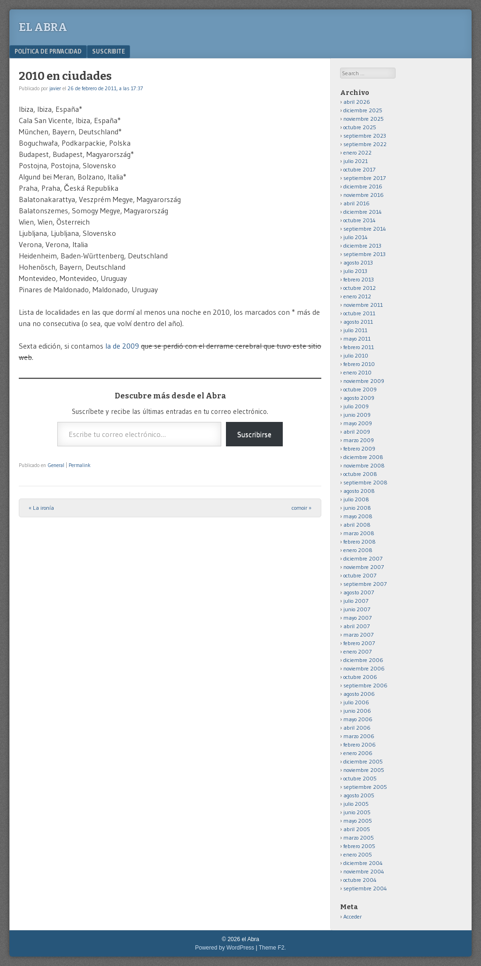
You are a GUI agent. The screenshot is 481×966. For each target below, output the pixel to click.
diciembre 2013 (362, 245)
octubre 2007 (359, 575)
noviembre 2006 (364, 668)
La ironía (41, 507)
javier (55, 88)
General (56, 465)
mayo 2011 (357, 338)
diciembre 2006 (363, 659)
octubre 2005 (360, 778)
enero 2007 (357, 651)
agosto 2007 (358, 592)
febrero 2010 (359, 363)
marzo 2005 (358, 837)
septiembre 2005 (365, 786)
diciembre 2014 (362, 211)
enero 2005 (357, 854)
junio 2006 (357, 710)
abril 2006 (357, 727)
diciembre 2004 (363, 862)
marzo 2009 (358, 440)
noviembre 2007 (363, 566)
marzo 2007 (358, 634)
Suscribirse (254, 434)
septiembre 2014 (364, 228)
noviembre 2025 (363, 118)
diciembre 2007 (362, 558)
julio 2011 (355, 330)
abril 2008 (357, 524)
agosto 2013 (358, 262)
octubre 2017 (359, 169)
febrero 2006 (359, 744)
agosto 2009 (358, 397)
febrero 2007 (359, 643)
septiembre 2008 (365, 482)
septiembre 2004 (365, 888)
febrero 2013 (358, 279)
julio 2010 (355, 355)
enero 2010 (357, 372)
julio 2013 (355, 270)
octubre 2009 (360, 389)
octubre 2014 (359, 220)
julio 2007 (355, 600)
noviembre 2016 (363, 194)
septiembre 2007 (365, 583)
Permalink (80, 465)
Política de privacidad (48, 51)
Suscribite (108, 51)
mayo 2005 (357, 820)
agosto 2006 (359, 693)
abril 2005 (356, 829)
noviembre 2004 (363, 871)
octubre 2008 (360, 473)
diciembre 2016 (362, 186)
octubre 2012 (359, 287)
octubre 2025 (359, 127)
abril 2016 (356, 203)
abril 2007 (356, 626)
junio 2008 (357, 507)
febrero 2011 (358, 347)
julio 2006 (356, 702)
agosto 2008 (359, 490)
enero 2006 (357, 752)
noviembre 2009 (363, 380)
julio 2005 (356, 803)
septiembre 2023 (364, 135)
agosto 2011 (358, 321)
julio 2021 (355, 160)
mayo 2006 (357, 719)
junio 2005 (357, 812)
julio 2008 (356, 499)
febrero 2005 (359, 845)
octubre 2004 (360, 879)
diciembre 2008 (363, 456)
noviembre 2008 (364, 465)
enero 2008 (357, 549)
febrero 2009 (359, 448)
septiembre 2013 (364, 253)
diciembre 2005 (363, 761)
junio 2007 (356, 609)
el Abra (43, 27)
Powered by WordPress (224, 947)
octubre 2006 (360, 676)
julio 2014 (355, 237)
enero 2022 (357, 152)
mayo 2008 (357, 516)
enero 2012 (357, 296)
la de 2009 (123, 346)
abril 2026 (356, 101)
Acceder (352, 916)
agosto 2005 (358, 795)
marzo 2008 (358, 533)
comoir (301, 507)
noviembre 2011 (363, 304)
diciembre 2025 (362, 110)
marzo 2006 (358, 736)
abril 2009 (356, 431)
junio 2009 (357, 414)
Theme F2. (272, 947)
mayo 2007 (357, 617)
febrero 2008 (359, 541)
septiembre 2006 (365, 685)
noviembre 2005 (363, 769)
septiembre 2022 (365, 144)
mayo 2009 (357, 423)
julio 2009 (356, 406)
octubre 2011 (359, 313)
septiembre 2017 (364, 177)
